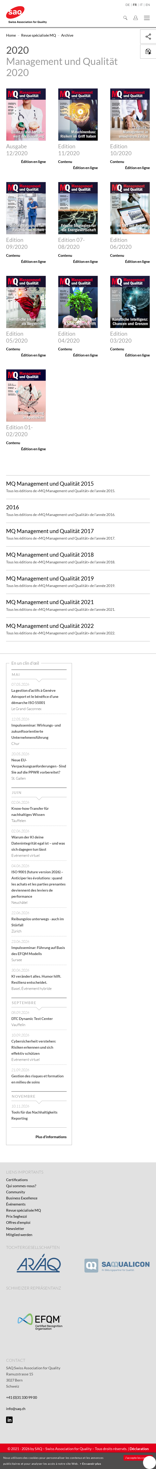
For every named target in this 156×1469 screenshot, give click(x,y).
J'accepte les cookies (138, 1457)
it (141, 4)
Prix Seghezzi (16, 1216)
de (128, 4)
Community (15, 1192)
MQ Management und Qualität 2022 (50, 625)
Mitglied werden (19, 1234)
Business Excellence (21, 1198)
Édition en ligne (33, 161)
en (148, 4)
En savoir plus (91, 1463)
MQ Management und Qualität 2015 (50, 483)
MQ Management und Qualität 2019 (50, 578)
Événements (16, 1204)
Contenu (65, 161)
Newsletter (15, 1228)
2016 (12, 507)
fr (135, 4)
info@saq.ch (15, 1408)
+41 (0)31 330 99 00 (21, 1397)
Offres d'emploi (18, 1222)
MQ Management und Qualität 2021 (50, 602)
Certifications (17, 1179)
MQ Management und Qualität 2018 (50, 554)
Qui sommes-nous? (21, 1186)
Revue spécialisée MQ (23, 1210)
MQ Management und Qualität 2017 (50, 531)
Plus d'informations (51, 1137)
